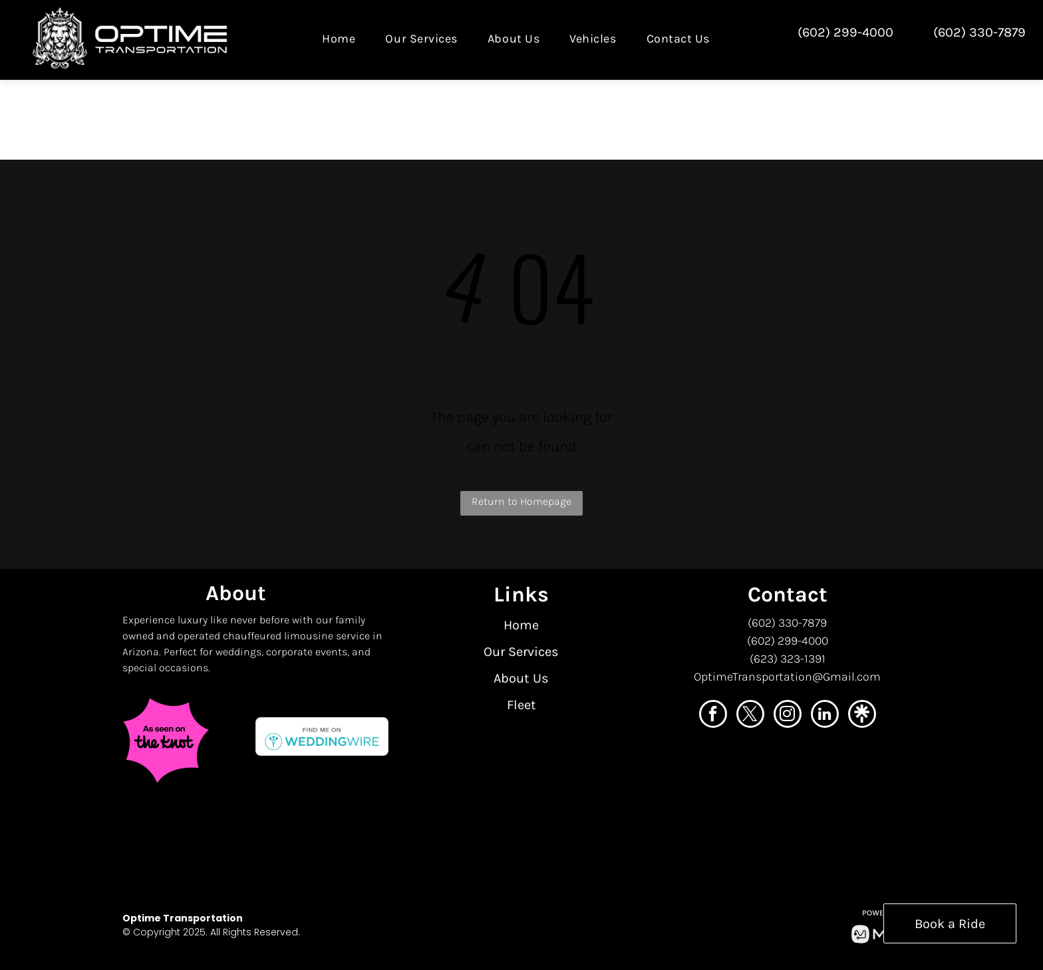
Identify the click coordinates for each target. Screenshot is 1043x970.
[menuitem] (343, 39)
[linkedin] (825, 715)
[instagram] (788, 715)
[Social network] (862, 715)
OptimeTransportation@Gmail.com (787, 676)
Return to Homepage (521, 501)
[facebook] (713, 715)
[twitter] (750, 715)
